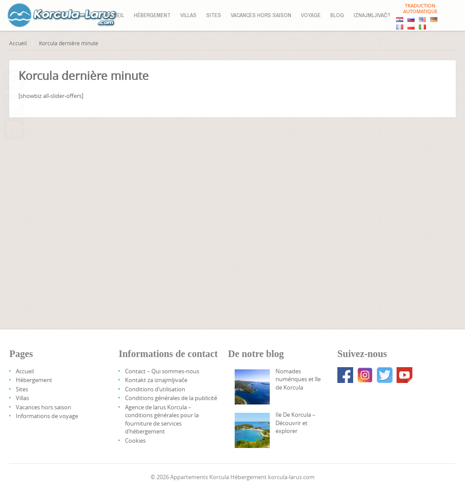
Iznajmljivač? (372, 15)
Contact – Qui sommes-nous (162, 371)
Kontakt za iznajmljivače (156, 380)
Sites (213, 15)
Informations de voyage (47, 416)
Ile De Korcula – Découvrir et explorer (295, 423)
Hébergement (152, 15)
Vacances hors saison (261, 15)
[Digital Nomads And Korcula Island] (252, 386)
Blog (337, 15)
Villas (188, 15)
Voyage (311, 15)
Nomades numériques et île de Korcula (298, 379)
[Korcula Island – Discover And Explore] (252, 430)
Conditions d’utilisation (155, 389)
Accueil (114, 15)
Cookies (135, 440)
